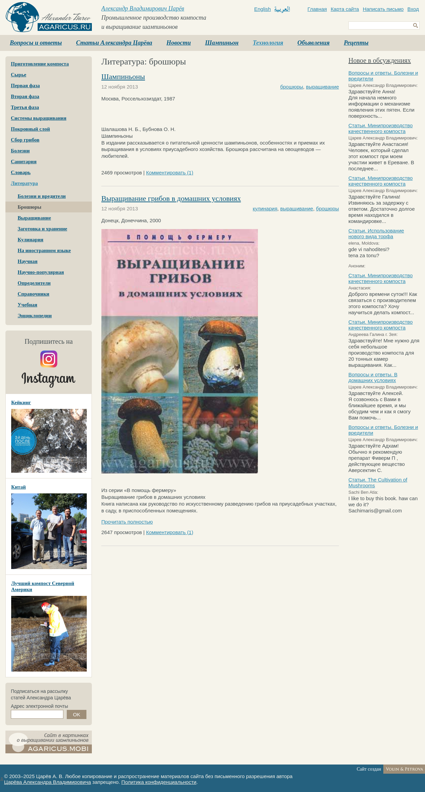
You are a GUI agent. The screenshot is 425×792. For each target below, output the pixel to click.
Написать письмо (383, 9)
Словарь (21, 172)
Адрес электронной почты (39, 706)
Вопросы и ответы (36, 42)
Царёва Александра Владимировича (47, 782)
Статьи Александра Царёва (114, 42)
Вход (413, 9)
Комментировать (169, 172)
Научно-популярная (41, 272)
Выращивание (34, 218)
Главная (317, 9)
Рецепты (356, 42)
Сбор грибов (25, 140)
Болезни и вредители (42, 196)
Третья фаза (25, 107)
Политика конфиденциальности (158, 782)
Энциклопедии (35, 315)
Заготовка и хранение (42, 228)
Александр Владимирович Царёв (142, 8)
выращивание (322, 87)
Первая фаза (25, 85)
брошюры (291, 87)
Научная (28, 261)
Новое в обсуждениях (379, 60)
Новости (178, 42)
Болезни (20, 150)
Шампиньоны (123, 76)
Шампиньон (222, 42)
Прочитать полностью (127, 522)
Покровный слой (30, 129)
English (262, 9)
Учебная (27, 304)
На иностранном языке (44, 250)
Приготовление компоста (40, 64)
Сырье (18, 74)
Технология (268, 42)
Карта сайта (345, 9)
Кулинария (30, 239)
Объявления (314, 42)
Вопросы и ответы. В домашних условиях (373, 377)
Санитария (24, 161)
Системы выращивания (38, 118)
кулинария (265, 208)
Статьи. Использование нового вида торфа (376, 233)
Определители (34, 283)
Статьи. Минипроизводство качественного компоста (380, 128)
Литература (24, 183)
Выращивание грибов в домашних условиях (171, 198)
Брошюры (29, 207)
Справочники (33, 294)
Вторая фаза (25, 96)
